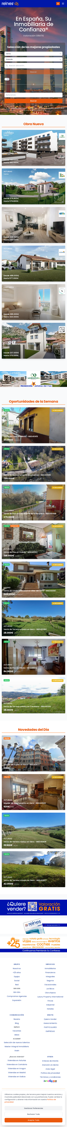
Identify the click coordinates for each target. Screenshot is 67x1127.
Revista (17, 1019)
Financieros (50, 972)
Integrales (50, 976)
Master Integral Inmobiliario (17, 1046)
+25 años (17, 972)
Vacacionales (50, 984)
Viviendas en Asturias (17, 1060)
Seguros (50, 980)
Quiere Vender (50, 1019)
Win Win (16, 992)
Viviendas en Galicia (16, 1076)
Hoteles (50, 1009)
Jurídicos (50, 988)
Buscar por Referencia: (33, 90)
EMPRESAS (50, 1031)
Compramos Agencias (17, 996)
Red (16, 984)
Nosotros (17, 968)
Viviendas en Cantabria (17, 1064)
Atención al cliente (50, 1065)
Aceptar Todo (33, 1120)
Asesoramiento (50, 1023)
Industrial (50, 1005)
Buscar (33, 72)
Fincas (50, 1000)
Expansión (16, 1000)
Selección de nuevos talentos (17, 1042)
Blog (17, 1023)
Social (16, 980)
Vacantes (17, 1031)
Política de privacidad (50, 1073)
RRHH (16, 1035)
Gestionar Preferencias (33, 1108)
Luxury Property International (50, 996)
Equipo (17, 976)
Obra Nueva (50, 992)
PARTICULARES (50, 1027)
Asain (16, 1050)
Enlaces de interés (50, 1061)
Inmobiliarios (50, 968)
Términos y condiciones (50, 1077)
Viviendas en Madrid (17, 1072)
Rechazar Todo (33, 1114)
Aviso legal (50, 1069)
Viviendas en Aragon (17, 1068)
